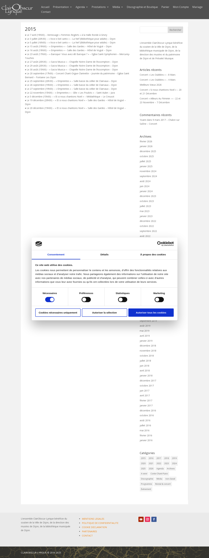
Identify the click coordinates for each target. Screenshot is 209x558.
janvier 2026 (146, 146)
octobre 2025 (147, 156)
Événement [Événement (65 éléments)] (146, 489)
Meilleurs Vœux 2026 (151, 84)
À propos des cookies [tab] (153, 254)
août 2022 (145, 236)
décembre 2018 (148, 345)
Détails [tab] (105, 254)
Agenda (80, 7)
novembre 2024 (148, 171)
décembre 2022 (148, 221)
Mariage (197, 7)
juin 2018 (144, 365)
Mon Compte (181, 7)
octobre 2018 (147, 355)
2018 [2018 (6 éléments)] (166, 458)
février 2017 (146, 400)
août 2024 (145, 181)
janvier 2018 (146, 375)
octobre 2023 (147, 201)
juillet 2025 (145, 161)
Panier (165, 7)
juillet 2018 (145, 360)
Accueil (45, 7)
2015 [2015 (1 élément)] (143, 458)
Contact (46, 12)
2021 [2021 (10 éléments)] (151, 463)
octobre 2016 (147, 415)
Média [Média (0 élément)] (159, 478)
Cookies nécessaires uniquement (58, 312)
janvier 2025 (146, 166)
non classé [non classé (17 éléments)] (170, 478)
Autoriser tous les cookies (151, 312)
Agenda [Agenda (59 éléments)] (160, 468)
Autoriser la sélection (104, 312)
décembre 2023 (148, 196)
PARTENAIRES (89, 531)
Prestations (99, 7)
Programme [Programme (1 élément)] (146, 484)
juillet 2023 (145, 206)
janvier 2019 (146, 340)
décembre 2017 (148, 380)
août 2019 (145, 325)
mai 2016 (144, 430)
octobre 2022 (147, 226)
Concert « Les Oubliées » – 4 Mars (157, 79)
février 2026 (146, 141)
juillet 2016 (145, 425)
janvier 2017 (146, 405)
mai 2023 (144, 211)
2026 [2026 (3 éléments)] (151, 468)
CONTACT (87, 535)
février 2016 (146, 435)
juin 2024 (144, 186)
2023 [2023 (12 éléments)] (166, 463)
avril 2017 (145, 395)
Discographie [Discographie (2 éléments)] (147, 478)
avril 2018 (145, 370)
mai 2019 (144, 330)
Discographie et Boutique (142, 7)
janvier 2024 (146, 191)
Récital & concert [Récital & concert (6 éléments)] (163, 484)
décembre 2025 (148, 151)
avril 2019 (145, 335)
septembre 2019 (148, 320)
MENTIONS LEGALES (93, 518)
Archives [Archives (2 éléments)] (171, 468)
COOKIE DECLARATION (94, 527)
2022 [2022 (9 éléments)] (159, 463)
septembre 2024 (148, 176)
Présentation (61, 7)
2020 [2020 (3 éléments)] (143, 463)
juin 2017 (144, 390)
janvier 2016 (146, 440)
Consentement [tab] (55, 254)
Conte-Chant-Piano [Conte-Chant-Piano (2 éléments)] (159, 473)
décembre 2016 (148, 410)
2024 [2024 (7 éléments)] (174, 463)
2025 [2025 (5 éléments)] (143, 468)
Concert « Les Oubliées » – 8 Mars (157, 74)
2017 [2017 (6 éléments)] (159, 458)
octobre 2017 (147, 385)
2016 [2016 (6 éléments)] (151, 458)
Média (116, 7)
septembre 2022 (148, 231)
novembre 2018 (148, 350)
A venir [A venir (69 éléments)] (144, 473)
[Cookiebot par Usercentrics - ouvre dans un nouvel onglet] (159, 243)
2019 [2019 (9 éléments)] (174, 458)
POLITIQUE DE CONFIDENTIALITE (100, 523)
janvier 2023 (146, 216)
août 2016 (145, 420)
